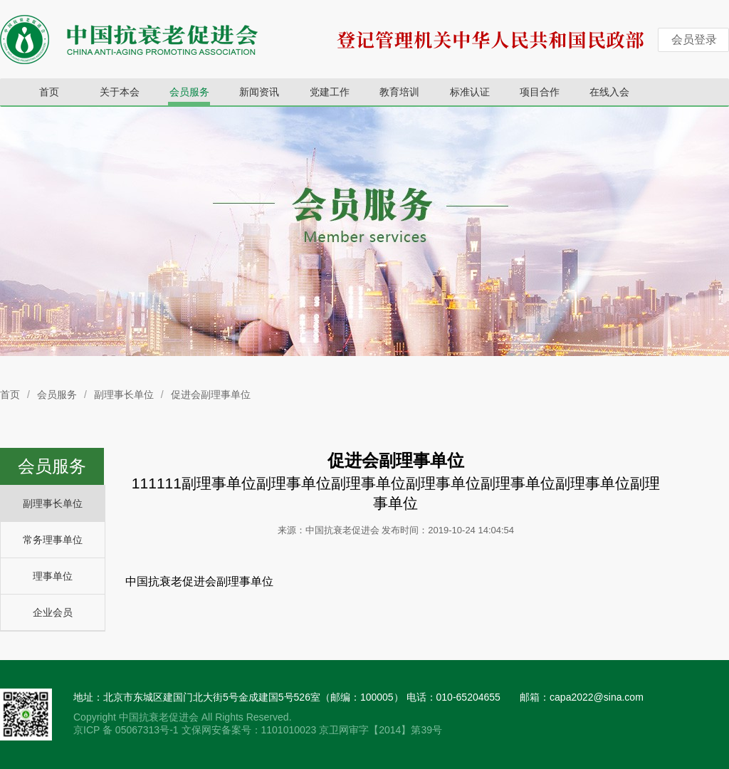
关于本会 (120, 92)
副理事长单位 (124, 394)
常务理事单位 (53, 539)
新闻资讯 (259, 92)
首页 (49, 92)
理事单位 (53, 576)
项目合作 (540, 92)
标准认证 (470, 92)
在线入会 (609, 92)
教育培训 (399, 92)
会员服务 (189, 92)
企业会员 (53, 612)
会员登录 (694, 39)
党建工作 (330, 92)
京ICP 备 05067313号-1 (127, 730)
